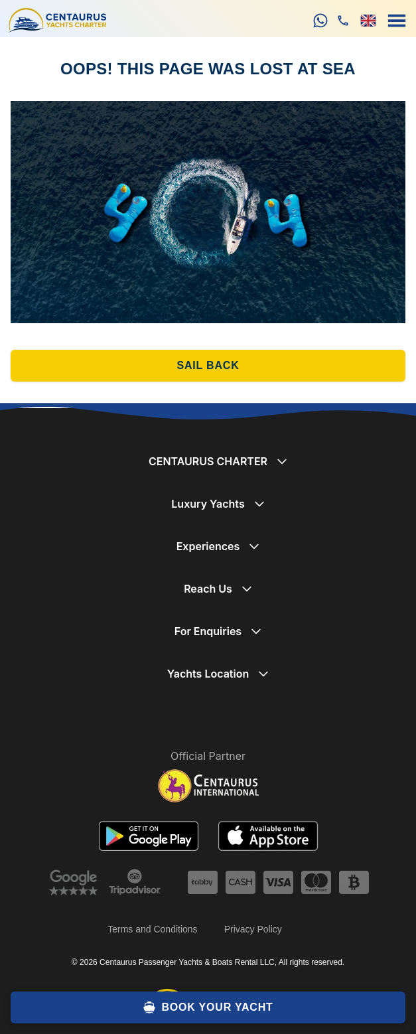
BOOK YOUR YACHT (208, 1007)
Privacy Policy (253, 929)
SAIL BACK (207, 365)
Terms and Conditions (152, 929)
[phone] (343, 20)
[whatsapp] (320, 21)
